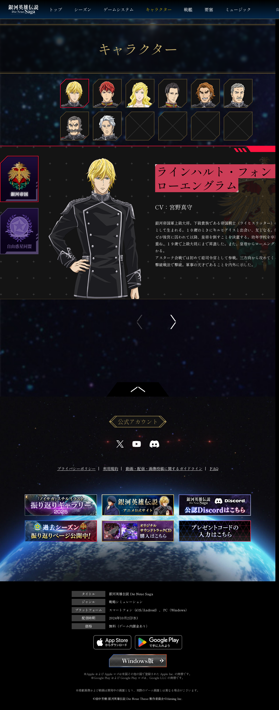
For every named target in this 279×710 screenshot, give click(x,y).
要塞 (208, 9)
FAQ (214, 468)
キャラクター (159, 9)
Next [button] (173, 322)
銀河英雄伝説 (23, 9)
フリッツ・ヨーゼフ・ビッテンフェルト (205, 93)
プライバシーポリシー (76, 468)
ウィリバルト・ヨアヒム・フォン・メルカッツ (238, 93)
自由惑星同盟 (19, 231)
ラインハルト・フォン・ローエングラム (74, 93)
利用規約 (110, 468)
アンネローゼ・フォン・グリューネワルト (140, 93)
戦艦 (188, 9)
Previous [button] (139, 322)
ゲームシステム (118, 9)
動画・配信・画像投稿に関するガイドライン (164, 468)
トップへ (138, 389)
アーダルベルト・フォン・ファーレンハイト (107, 126)
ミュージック (238, 9)
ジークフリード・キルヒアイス (107, 93)
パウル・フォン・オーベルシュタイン (172, 93)
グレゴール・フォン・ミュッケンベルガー (74, 126)
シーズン (82, 9)
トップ (55, 9)
